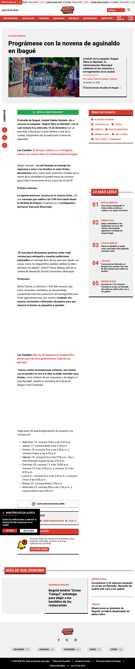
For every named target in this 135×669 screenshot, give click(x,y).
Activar (9, 530)
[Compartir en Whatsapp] (4, 145)
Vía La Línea (121, 134)
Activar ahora (39, 549)
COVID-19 (70, 521)
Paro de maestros (118, 129)
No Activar (29, 531)
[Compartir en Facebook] (4, 130)
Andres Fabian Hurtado (52, 521)
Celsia (118, 124)
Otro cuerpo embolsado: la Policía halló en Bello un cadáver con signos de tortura (114, 208)
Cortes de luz (102, 124)
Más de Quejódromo (25, 644)
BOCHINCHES (90, 18)
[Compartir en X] (4, 137)
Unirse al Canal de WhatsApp (48, 112)
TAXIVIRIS (44, 18)
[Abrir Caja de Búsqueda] (129, 10)
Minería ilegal (102, 134)
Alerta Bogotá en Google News (47, 504)
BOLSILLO (74, 18)
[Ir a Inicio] (67, 10)
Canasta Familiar (8, 2)
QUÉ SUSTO (120, 18)
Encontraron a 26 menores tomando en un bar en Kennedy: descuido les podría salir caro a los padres (115, 288)
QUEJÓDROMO (10, 18)
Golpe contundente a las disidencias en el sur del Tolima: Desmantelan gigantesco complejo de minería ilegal (112, 228)
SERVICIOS (106, 18)
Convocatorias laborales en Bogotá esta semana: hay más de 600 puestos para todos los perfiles (114, 268)
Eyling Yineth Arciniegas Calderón (102, 79)
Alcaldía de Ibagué (104, 119)
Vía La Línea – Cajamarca (108, 139)
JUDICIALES (28, 18)
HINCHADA (58, 18)
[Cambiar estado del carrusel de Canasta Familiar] (20, 2)
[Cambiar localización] (116, 10)
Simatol (99, 129)
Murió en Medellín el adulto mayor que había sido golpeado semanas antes (115, 248)
